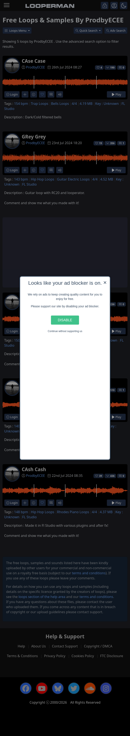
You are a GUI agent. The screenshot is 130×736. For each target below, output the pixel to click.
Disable (65, 320)
